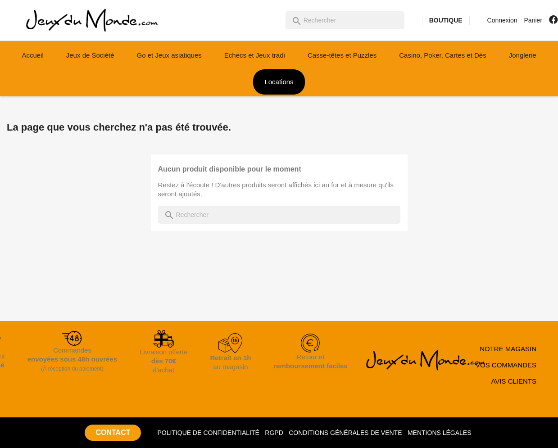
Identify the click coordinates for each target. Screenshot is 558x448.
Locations (278, 82)
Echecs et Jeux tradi (254, 55)
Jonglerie (522, 55)
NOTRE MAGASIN (508, 349)
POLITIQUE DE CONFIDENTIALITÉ (208, 432)
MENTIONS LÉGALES (440, 432)
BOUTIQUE (446, 20)
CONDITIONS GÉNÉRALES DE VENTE (345, 432)
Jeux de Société (90, 55)
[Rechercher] (345, 20)
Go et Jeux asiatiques (169, 55)
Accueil (32, 55)
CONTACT (112, 432)
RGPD (274, 432)
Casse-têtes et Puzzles (342, 55)
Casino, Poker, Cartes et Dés (442, 55)
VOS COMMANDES (506, 365)
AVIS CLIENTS (513, 381)
